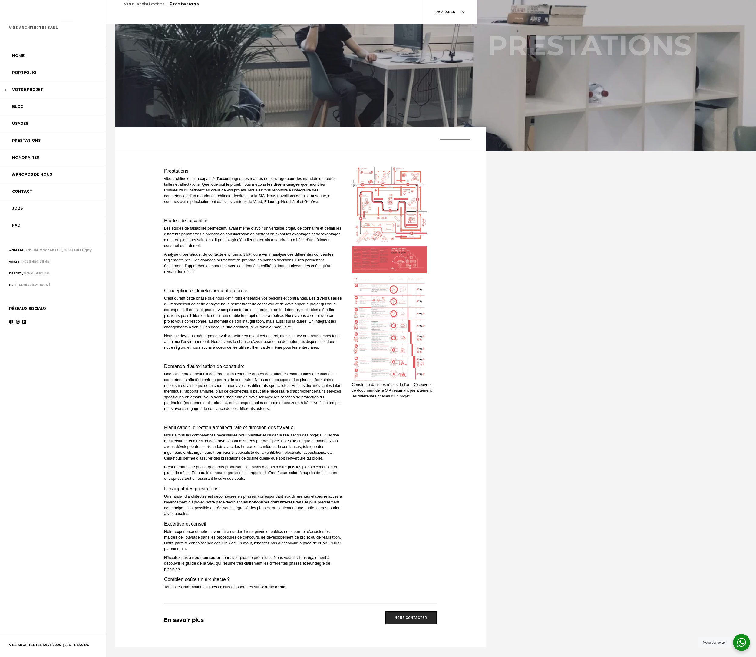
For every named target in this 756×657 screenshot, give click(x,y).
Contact (22, 191)
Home (18, 55)
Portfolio (24, 72)
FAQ (16, 225)
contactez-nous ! (34, 284)
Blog (18, 106)
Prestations (26, 140)
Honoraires (25, 157)
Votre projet (27, 89)
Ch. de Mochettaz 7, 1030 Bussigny (59, 250)
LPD (68, 645)
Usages (20, 123)
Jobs (17, 208)
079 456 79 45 (36, 261)
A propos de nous (32, 174)
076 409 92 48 (36, 273)
